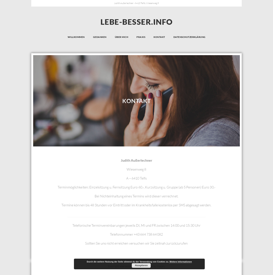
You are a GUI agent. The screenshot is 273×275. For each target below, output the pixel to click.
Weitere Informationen (180, 262)
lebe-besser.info (136, 21)
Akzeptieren (141, 265)
